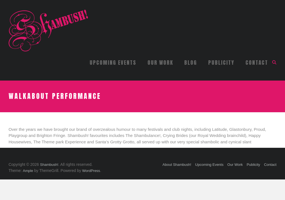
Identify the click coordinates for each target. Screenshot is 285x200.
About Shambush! (177, 164)
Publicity (221, 62)
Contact (256, 62)
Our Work (160, 62)
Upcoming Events (113, 62)
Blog (190, 62)
